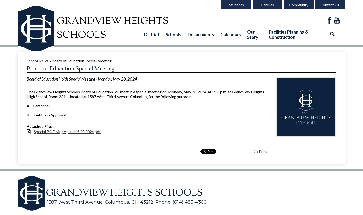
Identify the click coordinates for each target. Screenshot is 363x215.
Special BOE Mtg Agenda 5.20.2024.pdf (67, 131)
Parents (267, 4)
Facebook (329, 20)
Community (298, 4)
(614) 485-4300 (190, 202)
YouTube (337, 20)
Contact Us (329, 4)
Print (263, 151)
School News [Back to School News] (37, 60)
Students (236, 4)
